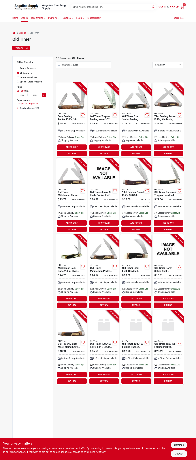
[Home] (13, 33)
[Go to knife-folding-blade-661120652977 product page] (71, 271)
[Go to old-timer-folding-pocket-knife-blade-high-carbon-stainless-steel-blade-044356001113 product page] (135, 119)
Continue (179, 444)
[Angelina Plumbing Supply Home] (26, 7)
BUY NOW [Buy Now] (72, 153)
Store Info (179, 18)
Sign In (162, 7)
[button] (80, 18)
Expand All (33, 104)
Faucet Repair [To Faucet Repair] (94, 18)
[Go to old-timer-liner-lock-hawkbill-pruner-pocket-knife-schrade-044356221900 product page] (135, 271)
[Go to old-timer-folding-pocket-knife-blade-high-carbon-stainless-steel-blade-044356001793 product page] (103, 271)
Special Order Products (31, 81)
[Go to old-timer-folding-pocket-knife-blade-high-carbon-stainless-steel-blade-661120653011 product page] (168, 119)
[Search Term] (113, 7)
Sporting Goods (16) (29, 108)
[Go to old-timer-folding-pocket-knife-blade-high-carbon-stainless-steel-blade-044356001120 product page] (71, 195)
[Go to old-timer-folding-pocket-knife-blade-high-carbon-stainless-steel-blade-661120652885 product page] (103, 119)
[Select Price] (44, 95)
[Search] (153, 6)
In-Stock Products (28, 77)
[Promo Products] (18, 68)
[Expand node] (18, 108)
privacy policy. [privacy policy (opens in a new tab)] (17, 452)
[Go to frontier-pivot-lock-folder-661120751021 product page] (135, 347)
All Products (26, 73)
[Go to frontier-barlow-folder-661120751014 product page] (168, 347)
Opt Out (179, 453)
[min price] (22, 95)
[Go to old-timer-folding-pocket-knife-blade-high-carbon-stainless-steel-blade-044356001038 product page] (135, 195)
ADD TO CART (72, 147)
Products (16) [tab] (21, 48)
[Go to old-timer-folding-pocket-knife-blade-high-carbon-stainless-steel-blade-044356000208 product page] (71, 119)
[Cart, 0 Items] (182, 6)
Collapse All (22, 104)
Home (15, 18)
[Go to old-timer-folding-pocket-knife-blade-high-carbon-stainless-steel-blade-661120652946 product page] (168, 271)
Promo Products (28, 68)
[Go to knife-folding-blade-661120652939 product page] (103, 195)
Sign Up (174, 7)
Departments (36, 18)
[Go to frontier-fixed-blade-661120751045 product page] (103, 347)
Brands (24, 18)
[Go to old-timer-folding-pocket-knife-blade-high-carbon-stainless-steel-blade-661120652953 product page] (71, 347)
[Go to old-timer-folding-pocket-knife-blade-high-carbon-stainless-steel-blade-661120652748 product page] (168, 195)
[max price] (35, 95)
